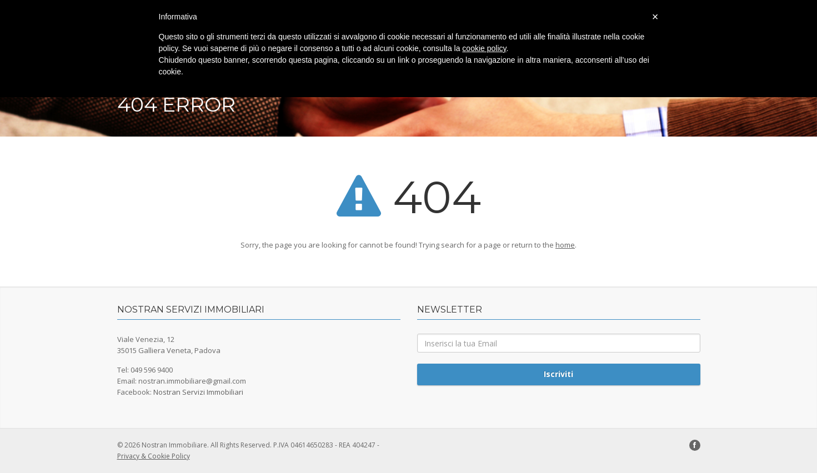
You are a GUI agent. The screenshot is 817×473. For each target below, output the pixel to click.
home (565, 245)
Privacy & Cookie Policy (153, 456)
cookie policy (484, 48)
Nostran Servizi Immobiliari (198, 392)
